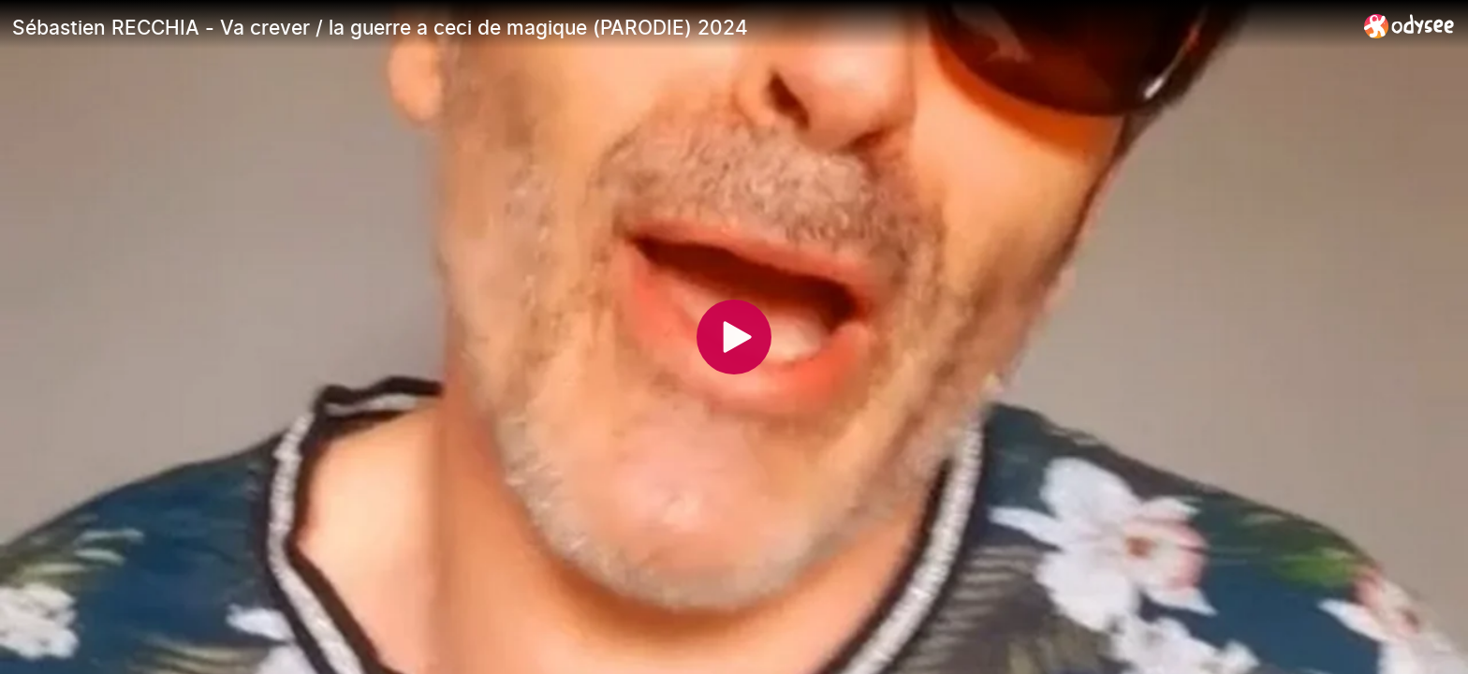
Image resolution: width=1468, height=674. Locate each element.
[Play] (734, 337)
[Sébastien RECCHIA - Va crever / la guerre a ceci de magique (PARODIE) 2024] (681, 27)
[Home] (1409, 26)
